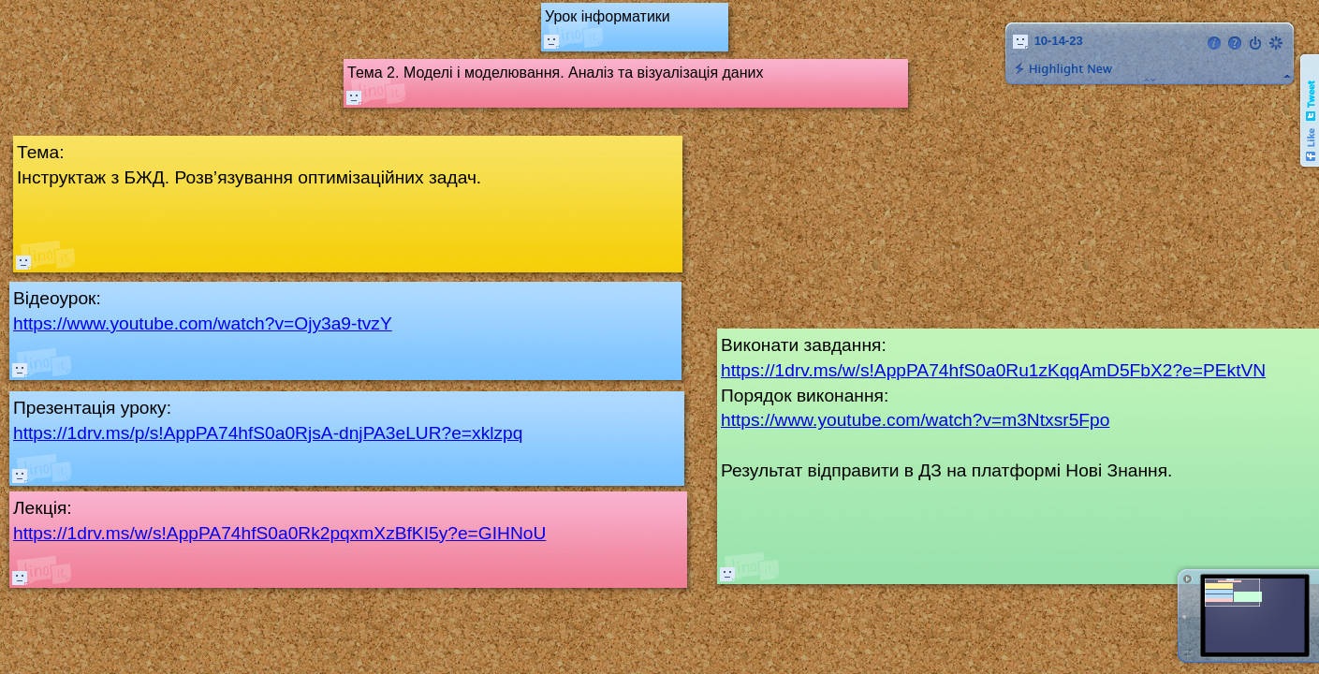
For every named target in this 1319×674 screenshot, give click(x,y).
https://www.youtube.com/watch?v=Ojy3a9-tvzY (202, 323)
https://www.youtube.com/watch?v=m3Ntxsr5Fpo (915, 420)
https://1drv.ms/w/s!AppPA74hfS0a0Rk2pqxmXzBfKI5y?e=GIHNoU (279, 533)
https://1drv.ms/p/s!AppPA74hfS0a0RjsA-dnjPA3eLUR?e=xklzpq (267, 433)
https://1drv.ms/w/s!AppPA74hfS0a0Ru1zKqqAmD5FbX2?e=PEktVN (993, 370)
